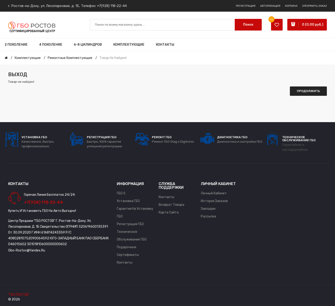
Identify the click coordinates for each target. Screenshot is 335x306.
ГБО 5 (121, 193)
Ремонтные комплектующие (70, 58)
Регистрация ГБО (130, 224)
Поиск (248, 25)
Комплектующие (28, 58)
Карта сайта (169, 212)
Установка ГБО (128, 201)
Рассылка (208, 216)
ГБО (120, 216)
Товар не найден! (113, 58)
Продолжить (308, 91)
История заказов (214, 201)
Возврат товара (171, 205)
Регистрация (245, 5)
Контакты (124, 263)
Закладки (208, 209)
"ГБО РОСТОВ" (19, 295)
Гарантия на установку (135, 209)
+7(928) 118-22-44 (112, 6)
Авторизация (270, 5)
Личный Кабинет (214, 193)
